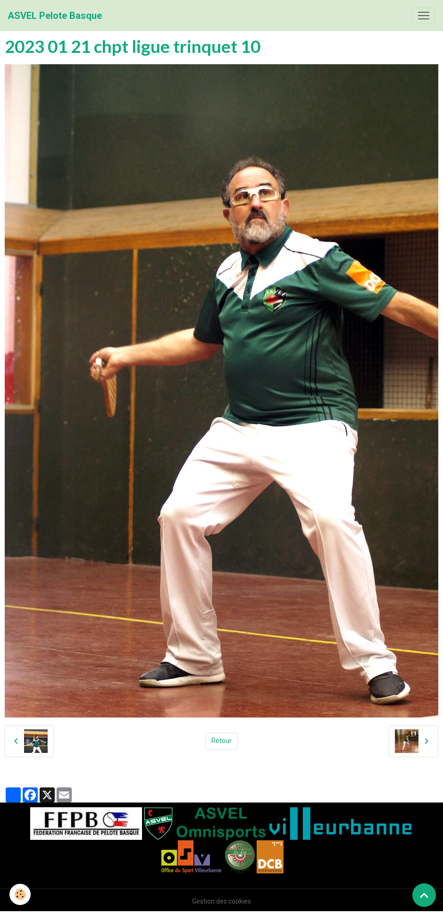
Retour (221, 740)
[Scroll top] (424, 895)
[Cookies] (20, 894)
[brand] (55, 16)
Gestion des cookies (221, 901)
